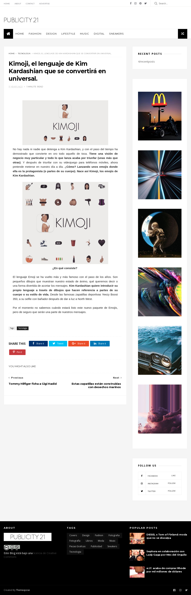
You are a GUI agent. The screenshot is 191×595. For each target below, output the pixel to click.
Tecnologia (24, 53)
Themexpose (23, 590)
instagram (157, 483)
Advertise (44, 3)
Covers (73, 535)
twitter (157, 491)
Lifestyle (68, 33)
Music (84, 33)
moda (101, 540)
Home (7, 3)
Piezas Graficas (77, 546)
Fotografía (74, 540)
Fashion (35, 33)
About (18, 3)
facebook (157, 475)
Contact (30, 3)
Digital (99, 33)
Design (51, 33)
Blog (12, 553)
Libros (89, 540)
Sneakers (116, 33)
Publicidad (96, 546)
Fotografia (114, 535)
